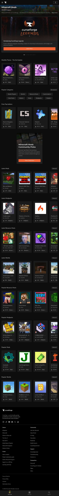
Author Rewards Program (8, 459)
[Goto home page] (5, 2)
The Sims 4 (5, 438)
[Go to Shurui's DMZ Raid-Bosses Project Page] (40, 182)
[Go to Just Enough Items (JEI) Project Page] (25, 361)
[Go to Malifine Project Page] (40, 212)
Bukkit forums (33, 443)
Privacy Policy (5, 478)
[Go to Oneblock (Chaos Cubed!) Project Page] (9, 391)
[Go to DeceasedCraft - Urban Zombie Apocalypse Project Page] (25, 331)
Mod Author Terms (6, 484)
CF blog (32, 435)
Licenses (4, 481)
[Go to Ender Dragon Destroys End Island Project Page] (40, 74)
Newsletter (33, 438)
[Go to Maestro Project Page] (40, 118)
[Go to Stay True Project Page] (40, 301)
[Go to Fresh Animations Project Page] (9, 301)
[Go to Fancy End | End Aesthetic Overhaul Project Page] (25, 74)
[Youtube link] (9, 422)
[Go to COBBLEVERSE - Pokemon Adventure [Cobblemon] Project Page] (40, 331)
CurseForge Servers (34, 445)
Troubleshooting (34, 454)
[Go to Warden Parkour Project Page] (25, 272)
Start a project (5, 454)
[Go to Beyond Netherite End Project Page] (9, 74)
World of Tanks (6, 448)
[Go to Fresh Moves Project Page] (25, 301)
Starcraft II (5, 440)
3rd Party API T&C (6, 464)
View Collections (29, 160)
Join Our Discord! (34, 430)
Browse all (54, 90)
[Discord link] (12, 422)
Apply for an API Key (7, 462)
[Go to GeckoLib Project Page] (9, 361)
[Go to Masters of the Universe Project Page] (25, 212)
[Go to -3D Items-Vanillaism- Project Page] (9, 242)
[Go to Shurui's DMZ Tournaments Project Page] (25, 182)
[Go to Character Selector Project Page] (25, 118)
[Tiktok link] (6, 422)
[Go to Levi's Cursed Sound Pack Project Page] (25, 242)
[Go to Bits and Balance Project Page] (9, 182)
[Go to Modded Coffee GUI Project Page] (40, 242)
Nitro (31, 471)
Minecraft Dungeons (7, 445)
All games (4, 430)
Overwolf (32, 463)
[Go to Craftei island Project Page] (9, 212)
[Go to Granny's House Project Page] (40, 272)
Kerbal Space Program (7, 443)
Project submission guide (8, 457)
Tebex (31, 468)
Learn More (29, 48)
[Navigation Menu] (2, 2)
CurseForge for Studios (35, 465)
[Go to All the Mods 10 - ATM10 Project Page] (9, 331)
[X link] (15, 422)
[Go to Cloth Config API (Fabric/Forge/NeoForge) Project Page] (40, 361)
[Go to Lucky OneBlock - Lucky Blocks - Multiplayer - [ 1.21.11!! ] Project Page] (40, 391)
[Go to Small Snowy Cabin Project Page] (9, 272)
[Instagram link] (3, 422)
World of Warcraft (6, 435)
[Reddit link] (18, 422)
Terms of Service (6, 476)
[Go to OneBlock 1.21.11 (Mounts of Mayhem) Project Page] (25, 391)
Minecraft (4, 433)
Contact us (33, 457)
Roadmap (32, 440)
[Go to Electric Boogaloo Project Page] (9, 118)
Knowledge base (34, 452)
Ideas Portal (33, 433)
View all (54, 168)
